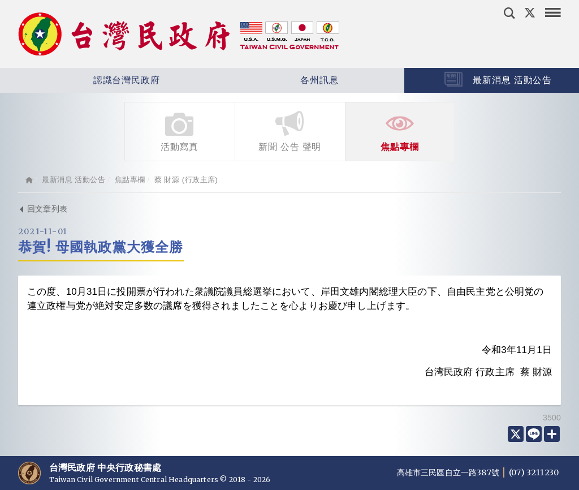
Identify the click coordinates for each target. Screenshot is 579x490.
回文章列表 (42, 208)
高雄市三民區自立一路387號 (449, 472)
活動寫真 (180, 130)
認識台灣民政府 (93, 80)
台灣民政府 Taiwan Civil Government (178, 33)
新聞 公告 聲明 (290, 130)
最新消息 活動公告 (73, 179)
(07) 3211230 (534, 472)
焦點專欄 (400, 130)
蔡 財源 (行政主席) (186, 179)
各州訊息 (286, 80)
